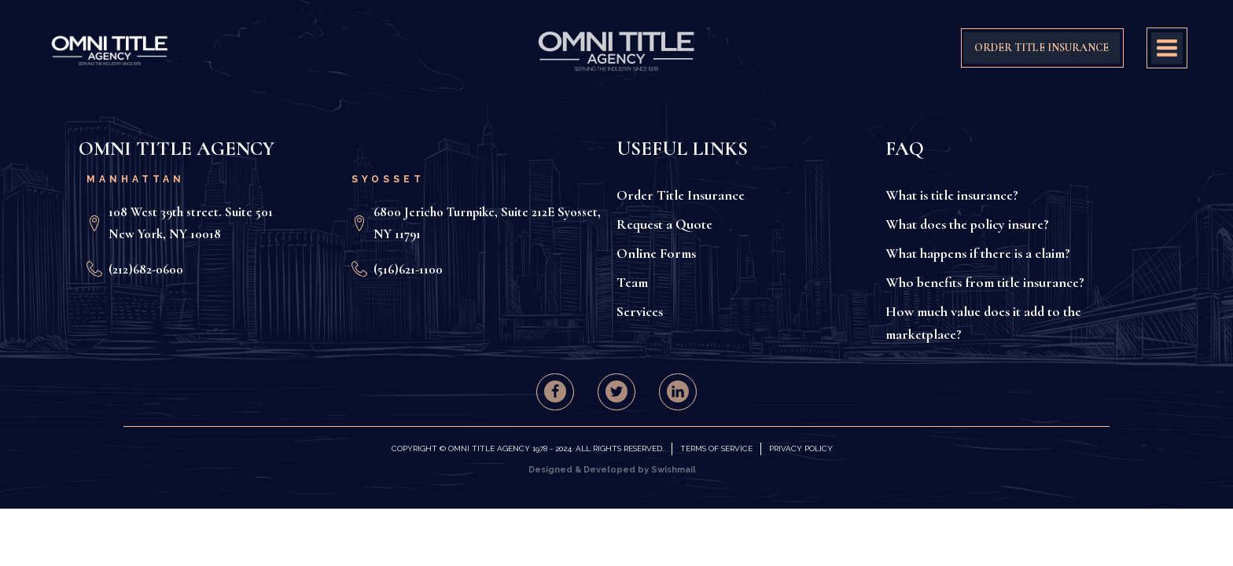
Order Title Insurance (680, 195)
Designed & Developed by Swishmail (612, 470)
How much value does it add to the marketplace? (983, 323)
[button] (555, 391)
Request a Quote (664, 224)
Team (632, 282)
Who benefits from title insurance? (984, 282)
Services (639, 311)
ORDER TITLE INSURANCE (1041, 47)
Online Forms (656, 253)
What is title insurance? (951, 195)
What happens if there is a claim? (977, 253)
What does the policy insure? (967, 224)
